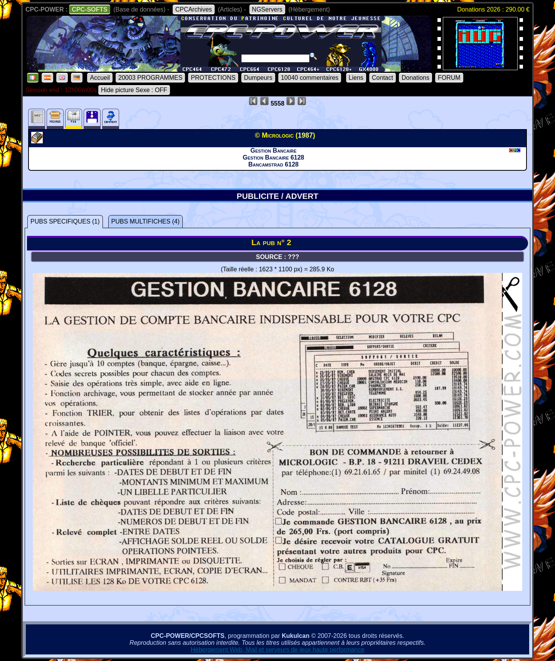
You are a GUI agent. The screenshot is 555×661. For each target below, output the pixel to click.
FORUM (449, 77)
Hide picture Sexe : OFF (134, 90)
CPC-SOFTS (89, 9)
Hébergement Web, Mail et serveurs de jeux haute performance (278, 649)
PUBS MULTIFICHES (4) (145, 221)
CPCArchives (193, 9)
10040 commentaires (309, 77)
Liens (356, 77)
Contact (382, 77)
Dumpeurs (258, 77)
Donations (415, 77)
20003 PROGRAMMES (150, 77)
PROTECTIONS (213, 77)
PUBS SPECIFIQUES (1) (65, 221)
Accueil (100, 77)
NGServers (267, 9)
